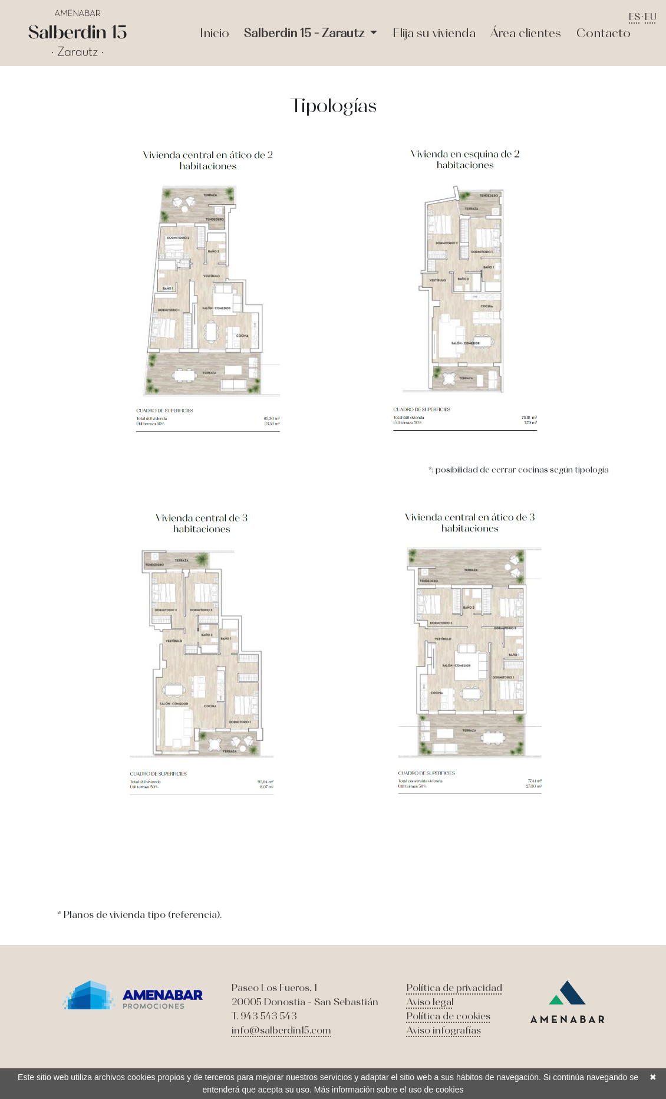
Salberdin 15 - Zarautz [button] (305, 32)
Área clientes (525, 32)
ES (634, 16)
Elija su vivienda (434, 32)
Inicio (214, 32)
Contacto (603, 32)
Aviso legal (430, 1002)
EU (651, 16)
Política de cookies (448, 1016)
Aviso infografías (444, 1030)
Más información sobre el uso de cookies (389, 1089)
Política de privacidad (454, 987)
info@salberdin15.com (281, 1030)
